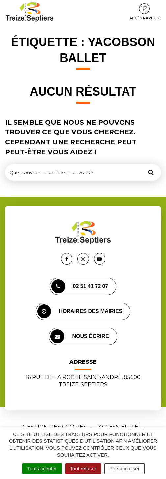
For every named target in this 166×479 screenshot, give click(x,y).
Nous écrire (79, 336)
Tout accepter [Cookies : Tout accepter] (42, 468)
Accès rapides (144, 11)
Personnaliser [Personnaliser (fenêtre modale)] (124, 468)
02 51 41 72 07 (79, 286)
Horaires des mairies (80, 311)
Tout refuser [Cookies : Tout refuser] (83, 468)
